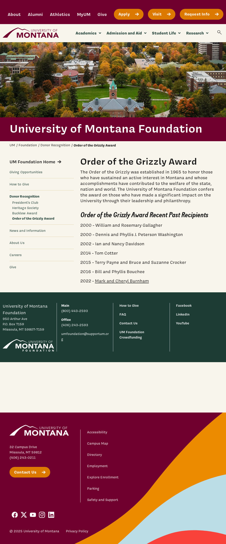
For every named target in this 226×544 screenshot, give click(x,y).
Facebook (184, 305)
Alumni (35, 14)
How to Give (19, 184)
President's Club (25, 202)
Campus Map (97, 443)
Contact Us (128, 323)
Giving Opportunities (26, 172)
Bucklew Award (24, 213)
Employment (97, 466)
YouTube (182, 323)
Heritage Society (25, 208)
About (14, 14)
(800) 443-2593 (74, 311)
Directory (94, 455)
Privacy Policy (77, 531)
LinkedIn (183, 314)
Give (102, 14)
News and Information (28, 230)
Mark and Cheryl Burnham (122, 280)
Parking (93, 488)
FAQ (122, 314)
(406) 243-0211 (23, 457)
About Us (17, 243)
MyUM (83, 14)
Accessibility (97, 432)
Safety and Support (102, 500)
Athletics (60, 14)
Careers (16, 255)
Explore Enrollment (103, 477)
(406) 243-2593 (74, 325)
